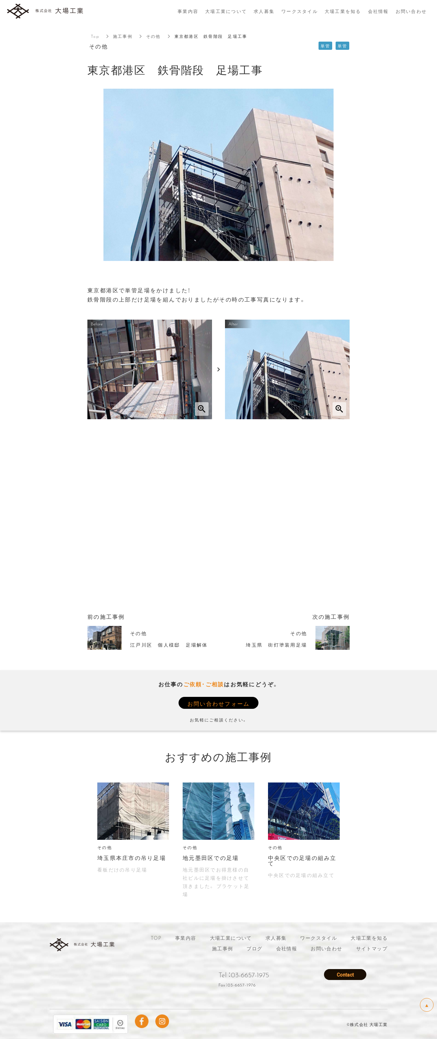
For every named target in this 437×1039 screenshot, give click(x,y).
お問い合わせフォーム (218, 703)
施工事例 (122, 36)
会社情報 (286, 948)
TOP (156, 937)
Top (95, 36)
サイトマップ (371, 948)
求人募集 (276, 937)
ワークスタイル (318, 937)
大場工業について (231, 937)
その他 (153, 36)
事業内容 (185, 937)
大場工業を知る (369, 937)
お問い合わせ (326, 948)
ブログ (254, 948)
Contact (345, 974)
